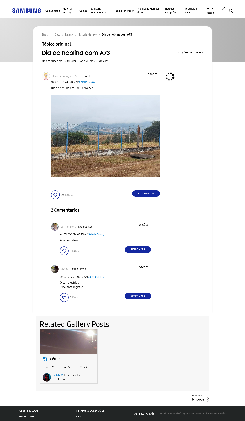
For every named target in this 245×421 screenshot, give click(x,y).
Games (83, 10)
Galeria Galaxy (67, 10)
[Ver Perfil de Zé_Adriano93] (69, 226)
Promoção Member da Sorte (148, 10)
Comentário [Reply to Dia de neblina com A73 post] (146, 193)
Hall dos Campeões (171, 10)
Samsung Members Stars (99, 10)
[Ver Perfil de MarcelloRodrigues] (62, 76)
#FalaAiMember (125, 10)
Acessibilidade (28, 410)
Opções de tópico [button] (189, 52)
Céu (53, 358)
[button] (153, 74)
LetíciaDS (58, 375)
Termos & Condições (90, 410)
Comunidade (52, 10)
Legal (80, 416)
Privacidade (26, 416)
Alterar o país (144, 413)
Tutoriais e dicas (191, 10)
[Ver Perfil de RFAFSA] (65, 269)
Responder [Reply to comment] (138, 249)
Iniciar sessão (210, 10)
